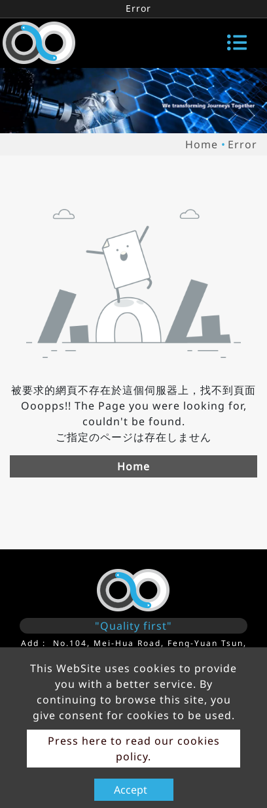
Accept (130, 790)
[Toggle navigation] (237, 42)
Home (201, 144)
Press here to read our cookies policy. (134, 749)
